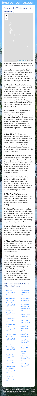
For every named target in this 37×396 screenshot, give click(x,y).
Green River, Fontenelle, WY (10, 379)
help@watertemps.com (23, 389)
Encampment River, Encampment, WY (10, 328)
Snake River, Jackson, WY (24, 335)
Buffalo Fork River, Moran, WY (10, 313)
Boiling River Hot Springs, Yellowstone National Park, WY (10, 303)
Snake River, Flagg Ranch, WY (24, 328)
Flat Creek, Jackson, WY (10, 362)
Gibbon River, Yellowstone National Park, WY (10, 370)
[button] (12, 30)
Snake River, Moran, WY (24, 347)
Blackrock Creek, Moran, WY (10, 293)
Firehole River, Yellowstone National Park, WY (11, 338)
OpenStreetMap (22, 60)
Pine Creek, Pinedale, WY (25, 321)
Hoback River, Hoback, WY (25, 300)
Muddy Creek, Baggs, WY (25, 315)
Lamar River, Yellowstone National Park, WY (25, 307)
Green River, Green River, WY (24, 293)
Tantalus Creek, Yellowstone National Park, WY (25, 356)
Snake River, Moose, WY (24, 341)
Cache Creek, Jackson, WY (10, 320)
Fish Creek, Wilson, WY (10, 356)
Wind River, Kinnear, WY (24, 365)
